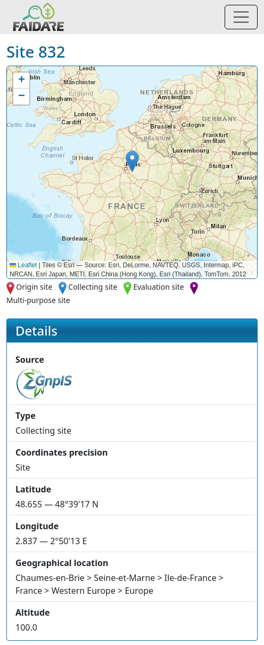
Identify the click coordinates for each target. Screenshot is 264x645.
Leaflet (23, 265)
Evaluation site (158, 287)
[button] (132, 161)
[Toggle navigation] (241, 17)
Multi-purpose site (38, 300)
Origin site (34, 287)
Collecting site (92, 287)
